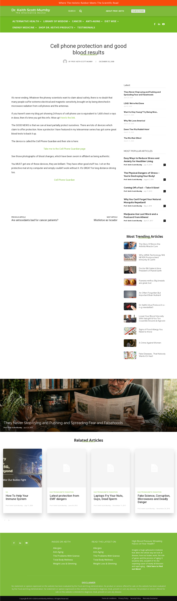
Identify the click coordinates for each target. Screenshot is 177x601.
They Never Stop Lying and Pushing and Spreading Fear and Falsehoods (142, 93)
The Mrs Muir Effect (132, 138)
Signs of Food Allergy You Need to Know (151, 330)
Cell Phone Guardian (64, 179)
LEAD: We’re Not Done (134, 103)
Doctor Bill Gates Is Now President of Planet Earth (150, 269)
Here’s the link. (68, 117)
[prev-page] (4, 520)
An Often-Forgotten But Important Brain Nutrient (150, 294)
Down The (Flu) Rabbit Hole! (136, 129)
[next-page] (8, 520)
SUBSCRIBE (138, 11)
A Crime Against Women (150, 343)
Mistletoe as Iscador (105, 220)
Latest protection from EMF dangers (64, 497)
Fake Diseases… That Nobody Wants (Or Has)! (152, 355)
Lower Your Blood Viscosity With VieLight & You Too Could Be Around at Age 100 (152, 318)
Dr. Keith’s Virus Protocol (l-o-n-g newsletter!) (152, 306)
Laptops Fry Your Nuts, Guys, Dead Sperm (108, 497)
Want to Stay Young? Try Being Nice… (141, 112)
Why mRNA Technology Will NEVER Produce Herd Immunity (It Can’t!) (152, 257)
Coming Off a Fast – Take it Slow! (141, 187)
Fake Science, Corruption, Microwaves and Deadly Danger (154, 499)
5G (7, 492)
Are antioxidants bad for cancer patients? (34, 220)
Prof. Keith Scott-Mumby (82, 61)
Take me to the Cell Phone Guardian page (64, 148)
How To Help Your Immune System (17, 497)
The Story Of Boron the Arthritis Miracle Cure (149, 245)
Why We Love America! (134, 121)
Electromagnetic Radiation (62, 492)
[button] (77, 11)
